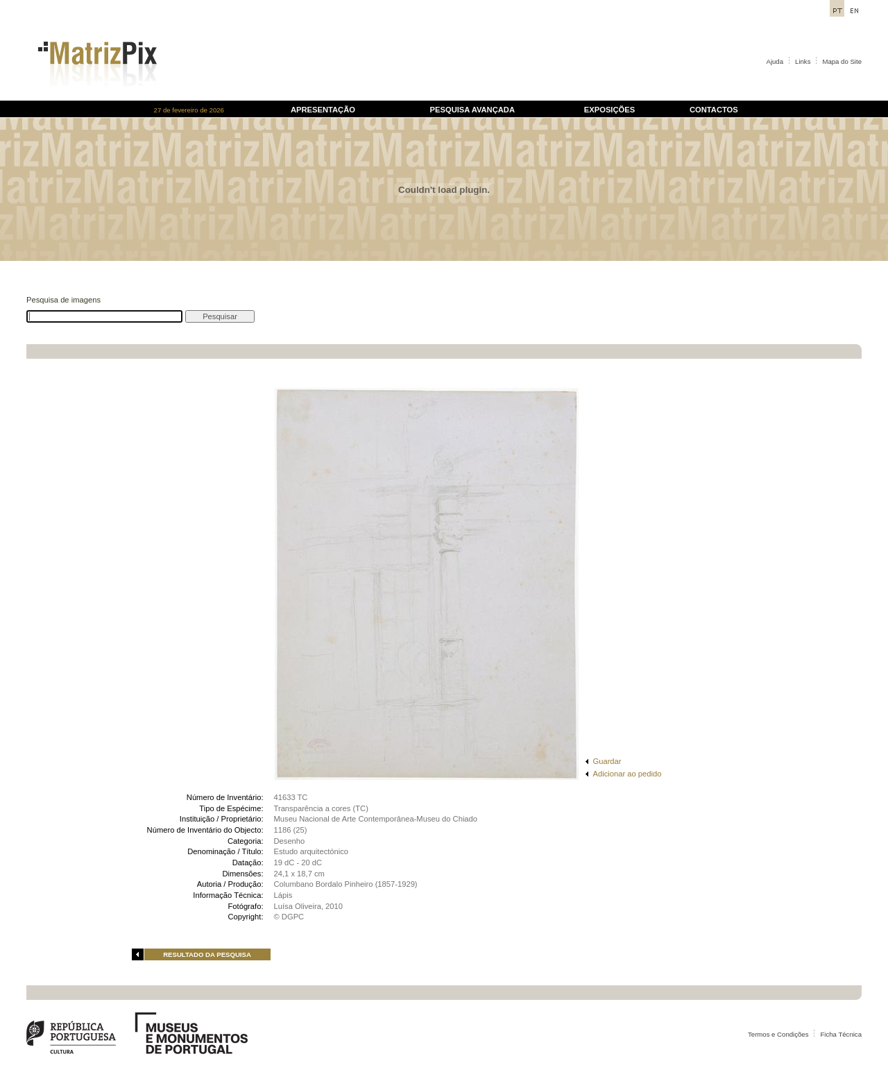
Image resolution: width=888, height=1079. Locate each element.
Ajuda (775, 61)
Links (802, 61)
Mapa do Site (842, 61)
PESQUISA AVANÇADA (472, 109)
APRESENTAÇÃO (323, 109)
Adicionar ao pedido (627, 774)
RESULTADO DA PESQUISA (207, 954)
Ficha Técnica (841, 1034)
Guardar (607, 761)
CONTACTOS (714, 109)
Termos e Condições (778, 1034)
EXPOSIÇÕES (609, 109)
